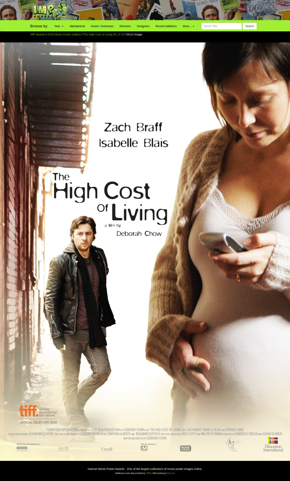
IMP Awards (37, 34)
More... (188, 26)
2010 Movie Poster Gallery (64, 34)
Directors (125, 26)
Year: (58, 26)
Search (249, 26)
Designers (143, 26)
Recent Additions (166, 26)
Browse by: (39, 26)
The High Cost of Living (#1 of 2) (103, 34)
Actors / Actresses (102, 26)
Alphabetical (77, 26)
